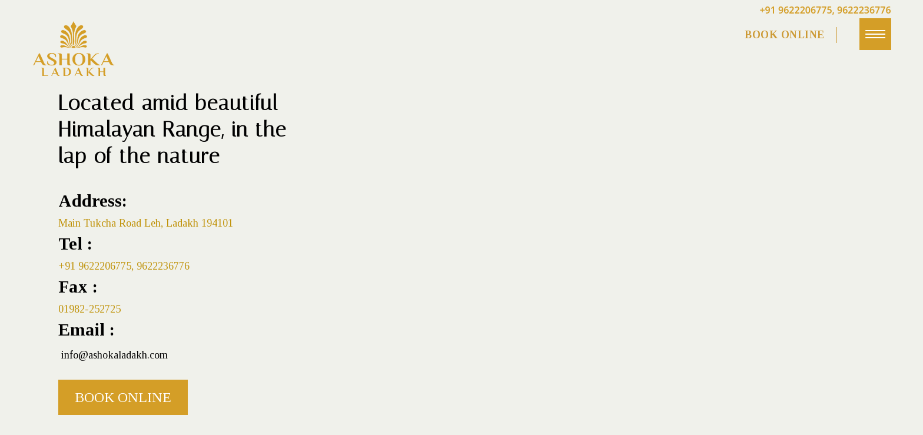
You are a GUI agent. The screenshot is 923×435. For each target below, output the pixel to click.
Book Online (123, 397)
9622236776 (864, 10)
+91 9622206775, (797, 10)
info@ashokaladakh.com (114, 355)
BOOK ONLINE (785, 35)
